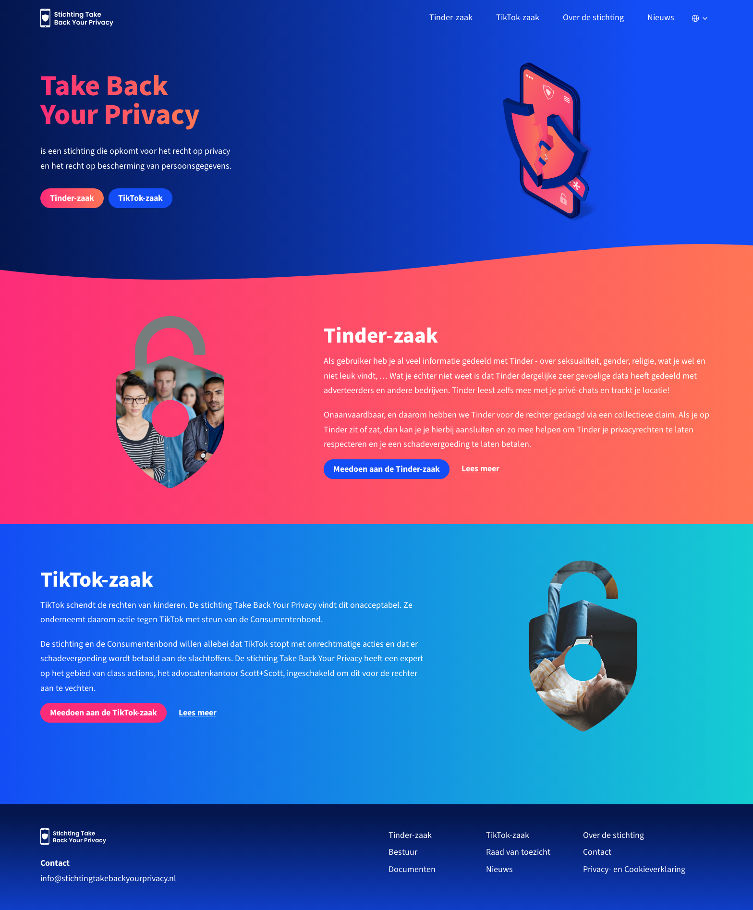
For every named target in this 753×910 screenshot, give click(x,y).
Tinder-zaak (410, 835)
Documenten (412, 869)
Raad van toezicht (518, 852)
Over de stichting (613, 835)
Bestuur (403, 852)
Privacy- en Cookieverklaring (635, 869)
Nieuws (660, 18)
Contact (55, 863)
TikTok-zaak (507, 835)
